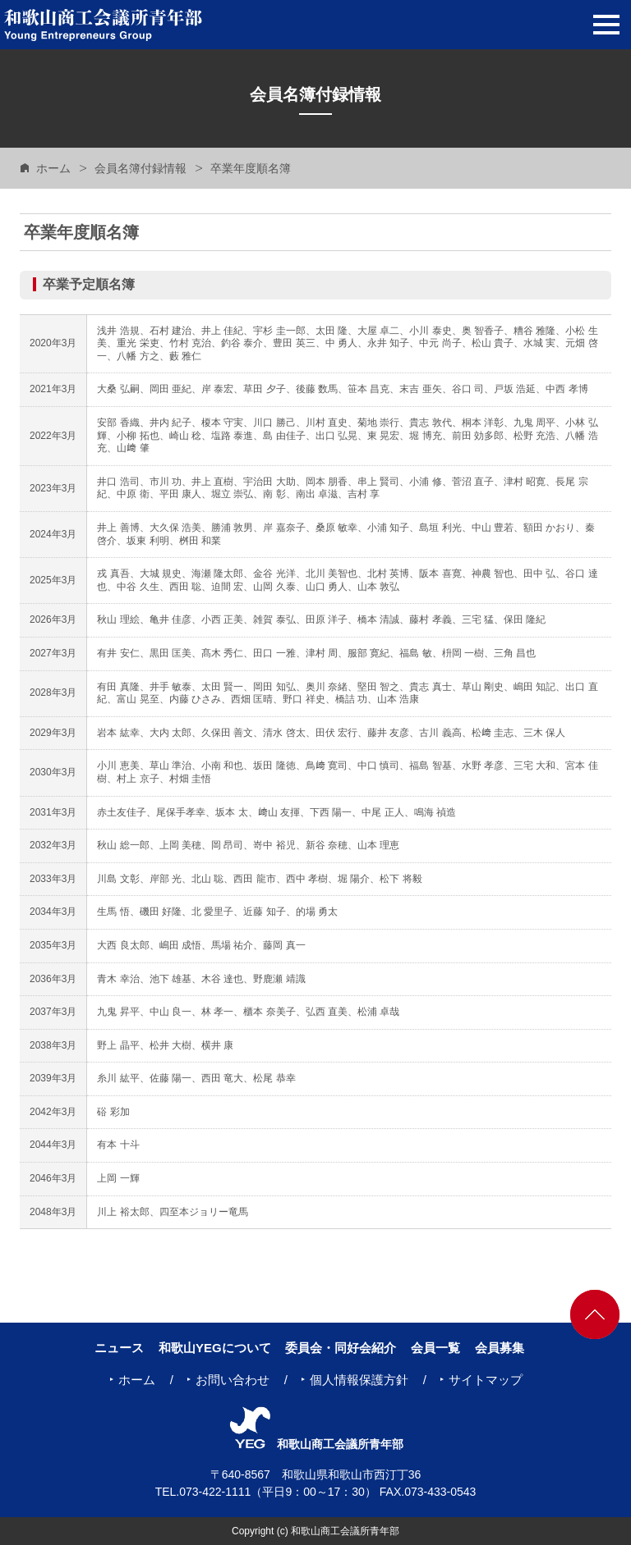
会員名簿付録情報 (140, 168)
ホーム (53, 168)
